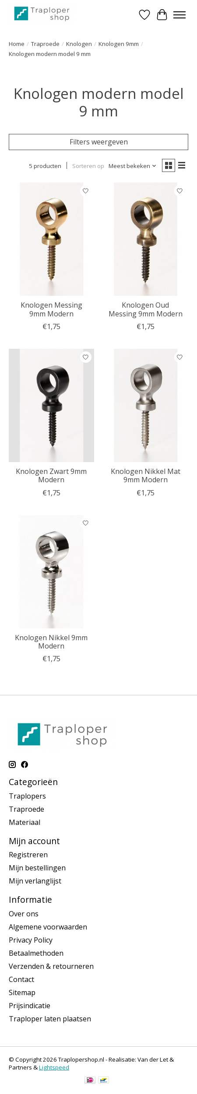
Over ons (24, 914)
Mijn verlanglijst (35, 881)
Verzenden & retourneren (51, 966)
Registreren (28, 854)
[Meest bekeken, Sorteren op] (133, 166)
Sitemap (22, 992)
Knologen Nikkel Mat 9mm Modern (145, 475)
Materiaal (24, 822)
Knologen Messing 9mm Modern (51, 309)
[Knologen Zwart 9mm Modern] (51, 405)
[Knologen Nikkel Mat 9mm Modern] (145, 405)
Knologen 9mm (118, 44)
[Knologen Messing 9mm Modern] (51, 239)
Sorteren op (88, 166)
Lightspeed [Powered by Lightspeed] (54, 1067)
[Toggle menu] (179, 15)
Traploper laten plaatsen (50, 1019)
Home (17, 44)
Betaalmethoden (36, 953)
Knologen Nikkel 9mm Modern (51, 642)
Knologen (79, 44)
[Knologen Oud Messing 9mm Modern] (145, 239)
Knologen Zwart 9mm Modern (51, 475)
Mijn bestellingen (37, 868)
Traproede (45, 44)
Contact (21, 979)
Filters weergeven (99, 142)
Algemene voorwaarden (48, 927)
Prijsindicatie (29, 1005)
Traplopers (27, 796)
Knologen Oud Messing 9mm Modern (146, 309)
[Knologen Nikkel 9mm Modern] (51, 571)
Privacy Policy (31, 940)
